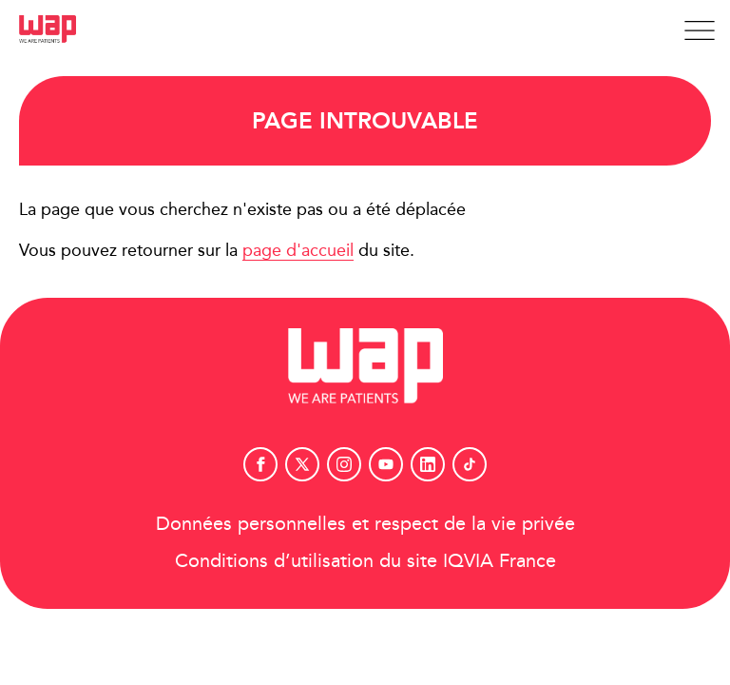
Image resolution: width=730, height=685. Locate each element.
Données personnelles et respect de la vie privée (365, 523)
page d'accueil (298, 250)
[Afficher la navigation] (699, 30)
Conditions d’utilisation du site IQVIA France (365, 560)
